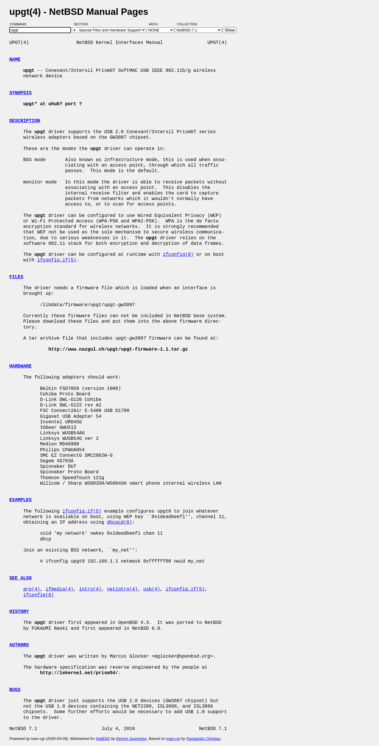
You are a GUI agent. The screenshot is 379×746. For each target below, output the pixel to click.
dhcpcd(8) (119, 522)
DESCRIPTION (24, 121)
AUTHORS (19, 645)
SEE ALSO (20, 578)
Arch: (156, 24)
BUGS (14, 690)
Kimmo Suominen (131, 738)
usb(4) (151, 589)
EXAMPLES (20, 500)
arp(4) (31, 589)
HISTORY (19, 611)
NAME (14, 59)
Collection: (187, 24)
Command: (20, 24)
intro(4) (90, 589)
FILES (16, 277)
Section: (82, 24)
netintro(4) (122, 589)
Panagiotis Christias (203, 738)
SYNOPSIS (20, 93)
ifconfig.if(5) (56, 260)
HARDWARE (20, 366)
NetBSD (103, 738)
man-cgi (173, 738)
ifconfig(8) (178, 254)
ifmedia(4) (60, 589)
